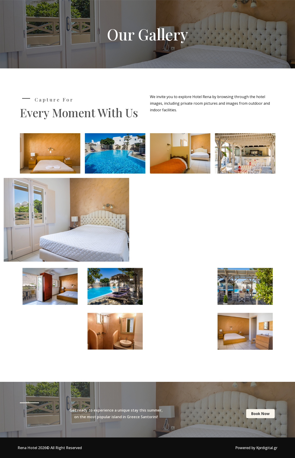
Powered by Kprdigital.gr (256, 447)
